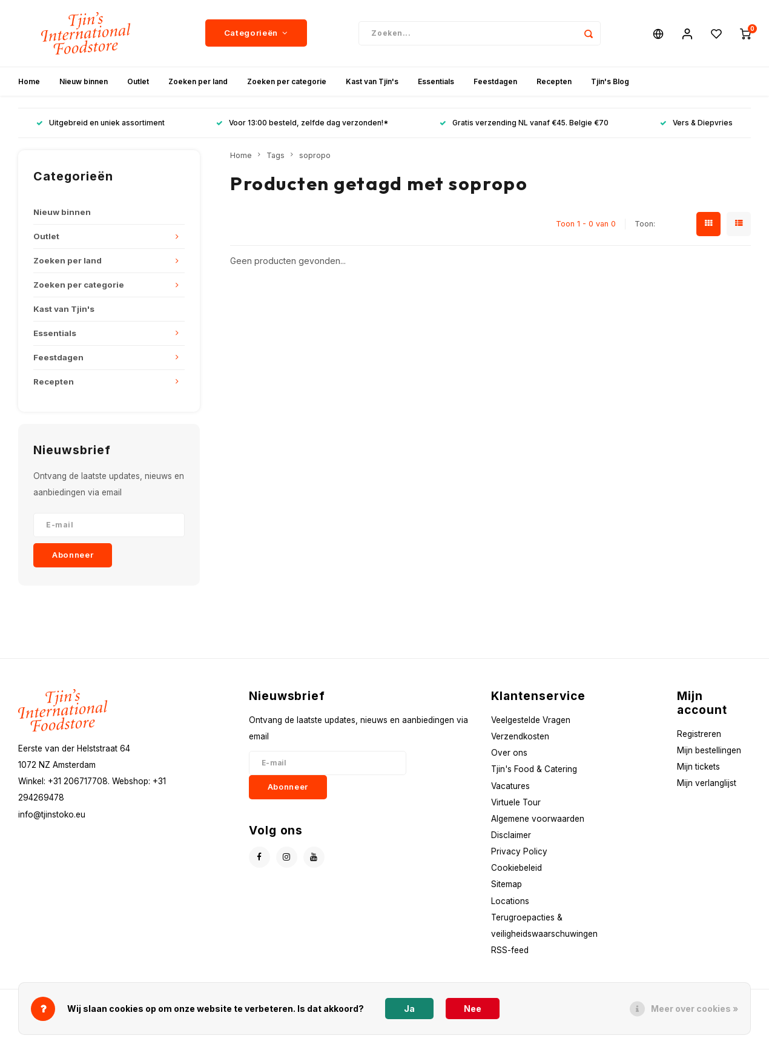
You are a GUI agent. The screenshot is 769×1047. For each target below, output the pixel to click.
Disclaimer (511, 835)
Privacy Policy (519, 851)
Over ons (509, 753)
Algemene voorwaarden (537, 819)
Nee (472, 1008)
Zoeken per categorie (286, 81)
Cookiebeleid (516, 868)
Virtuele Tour (516, 802)
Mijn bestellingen (709, 750)
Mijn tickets (698, 766)
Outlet (138, 81)
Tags (275, 155)
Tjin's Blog (610, 81)
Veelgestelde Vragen (530, 720)
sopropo (315, 155)
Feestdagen (495, 81)
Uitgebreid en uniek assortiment (100, 123)
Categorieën (256, 33)
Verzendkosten (520, 736)
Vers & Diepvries (696, 123)
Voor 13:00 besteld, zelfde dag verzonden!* (302, 123)
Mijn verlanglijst (706, 783)
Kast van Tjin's (372, 81)
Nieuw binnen (83, 81)
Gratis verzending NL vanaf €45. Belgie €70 (524, 123)
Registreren (699, 734)
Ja (409, 1008)
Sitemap (506, 885)
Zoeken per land (198, 81)
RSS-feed (510, 950)
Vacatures (510, 786)
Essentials (436, 81)
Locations (510, 901)
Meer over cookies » (694, 1008)
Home (29, 81)
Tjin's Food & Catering (534, 770)
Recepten (554, 81)
